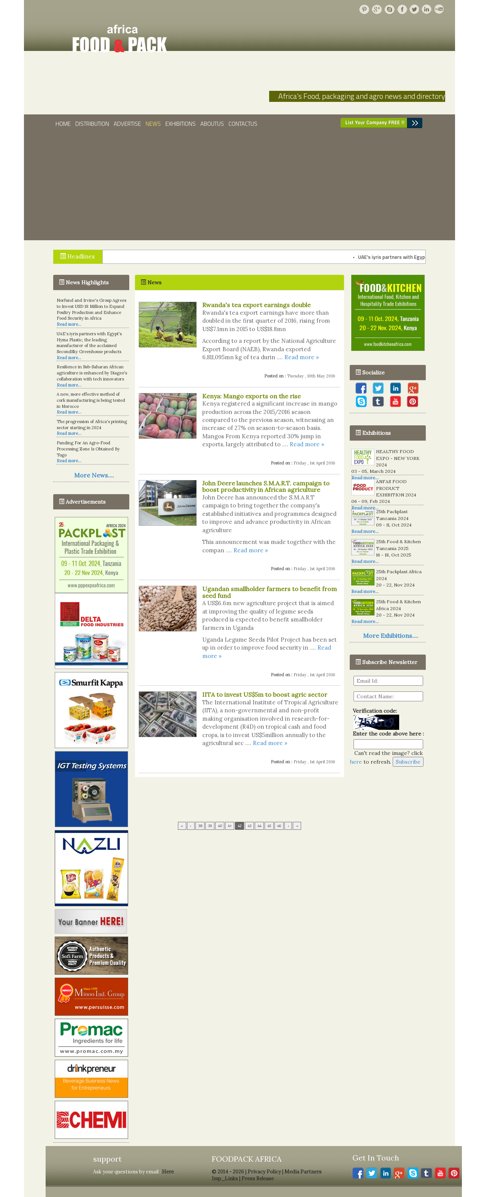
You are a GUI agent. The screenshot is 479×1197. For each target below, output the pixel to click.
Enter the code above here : (387, 733)
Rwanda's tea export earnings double (256, 305)
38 (200, 826)
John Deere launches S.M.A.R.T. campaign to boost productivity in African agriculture (266, 486)
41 (230, 826)
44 (259, 826)
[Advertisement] (239, 187)
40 (220, 826)
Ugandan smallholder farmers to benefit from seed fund (269, 592)
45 (269, 826)
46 (279, 826)
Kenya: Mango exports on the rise (251, 396)
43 (249, 826)
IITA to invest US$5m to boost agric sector (264, 694)
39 (210, 826)
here (356, 761)
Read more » (301, 357)
